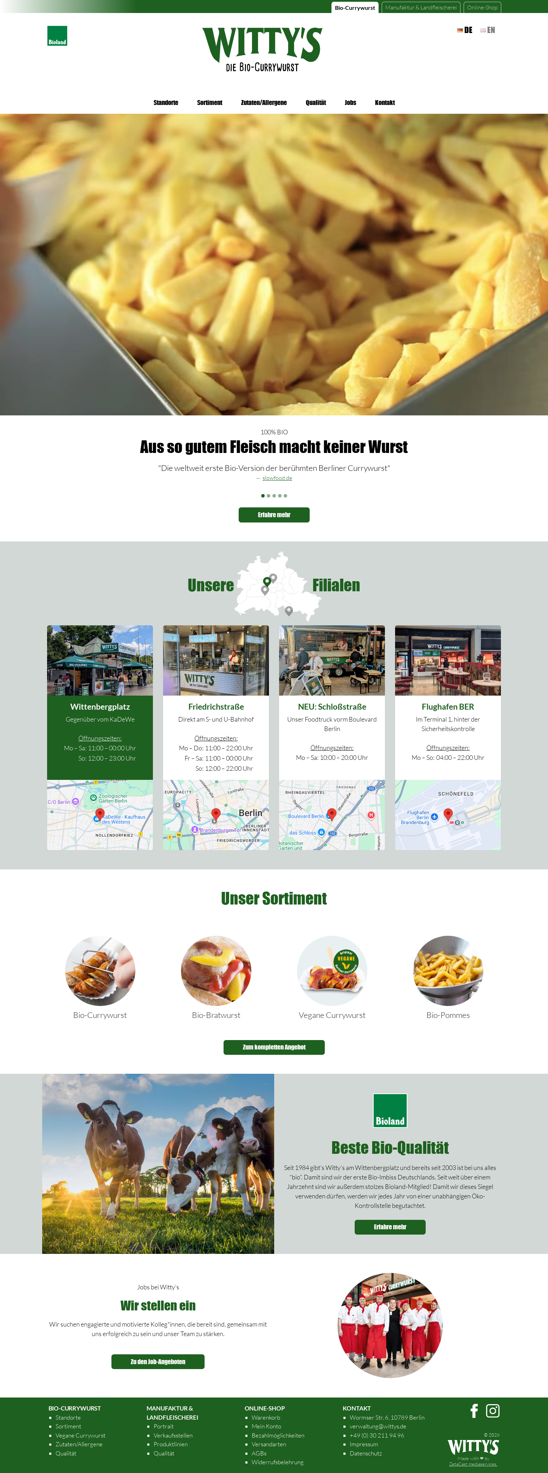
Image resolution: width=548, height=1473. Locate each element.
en (487, 30)
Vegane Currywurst (332, 1015)
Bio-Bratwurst (216, 1015)
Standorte (166, 102)
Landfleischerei (421, 7)
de (464, 30)
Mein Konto (266, 1426)
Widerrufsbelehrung (278, 1462)
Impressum (364, 1444)
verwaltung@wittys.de (378, 1426)
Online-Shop (482, 7)
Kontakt (385, 102)
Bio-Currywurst (355, 7)
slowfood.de (277, 477)
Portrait (164, 1426)
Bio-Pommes (448, 1015)
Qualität (316, 102)
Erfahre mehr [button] (274, 515)
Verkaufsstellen (173, 1435)
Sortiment (209, 102)
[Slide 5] (285, 496)
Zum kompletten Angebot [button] (274, 1047)
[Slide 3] (274, 496)
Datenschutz (366, 1453)
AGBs (259, 1453)
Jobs (350, 102)
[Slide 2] (268, 496)
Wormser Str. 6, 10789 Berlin (387, 1417)
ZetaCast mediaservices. (473, 1464)
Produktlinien (171, 1444)
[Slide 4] (280, 496)
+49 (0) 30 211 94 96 (377, 1435)
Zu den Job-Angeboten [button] (158, 1362)
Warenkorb (266, 1417)
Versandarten (269, 1444)
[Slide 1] (263, 496)
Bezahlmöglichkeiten (278, 1435)
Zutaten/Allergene (264, 102)
